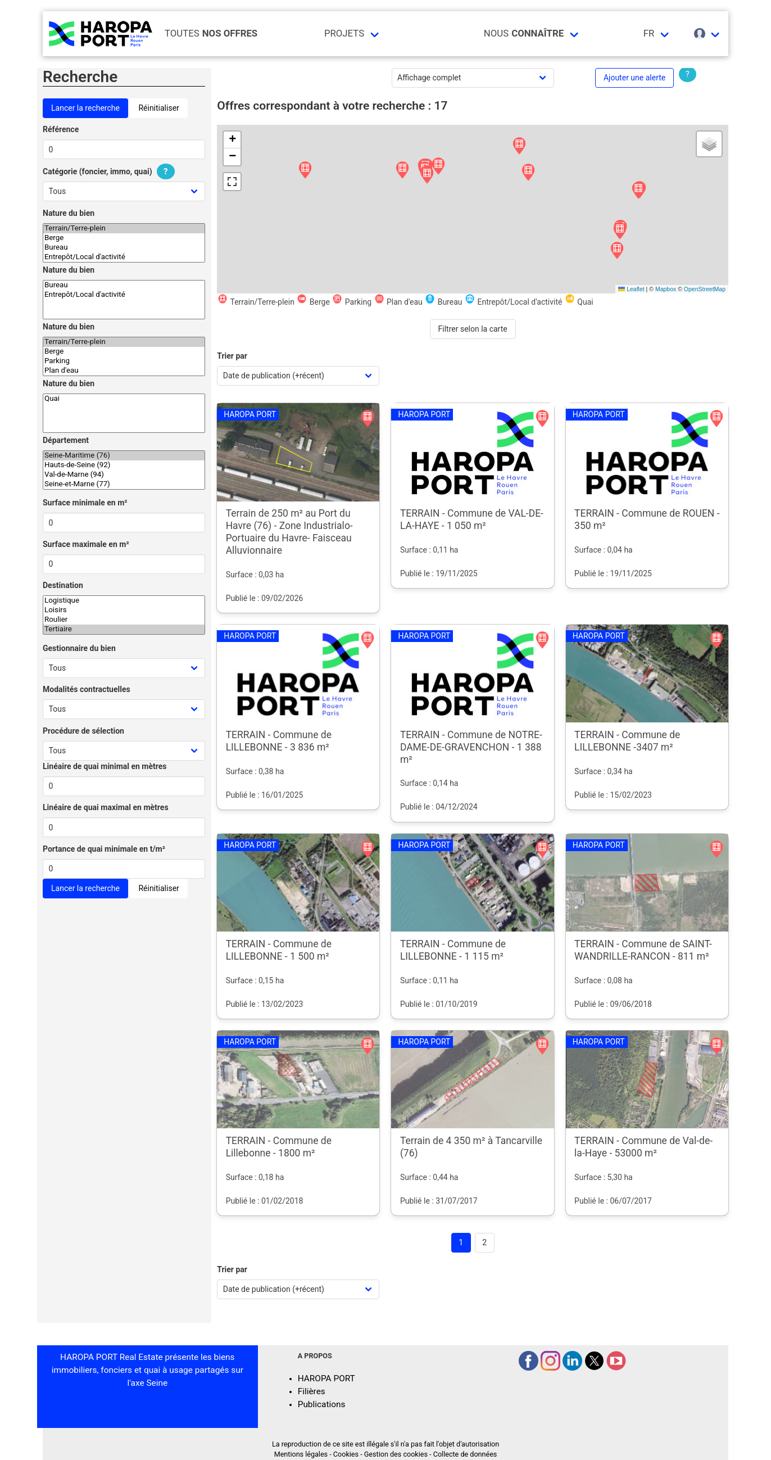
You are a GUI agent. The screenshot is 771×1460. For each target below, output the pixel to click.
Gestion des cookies (396, 1454)
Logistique (124, 600)
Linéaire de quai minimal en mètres (105, 766)
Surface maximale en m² (86, 544)
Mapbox (665, 289)
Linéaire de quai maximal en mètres (106, 807)
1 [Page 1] (461, 1242)
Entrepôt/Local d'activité (124, 257)
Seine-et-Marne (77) (124, 484)
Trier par (232, 355)
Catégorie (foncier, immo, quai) (110, 171)
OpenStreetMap (704, 289)
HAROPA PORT (326, 1378)
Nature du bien (68, 213)
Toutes (211, 33)
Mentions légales (301, 1454)
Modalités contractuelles (86, 689)
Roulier (124, 620)
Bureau (124, 247)
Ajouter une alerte (634, 77)
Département (66, 440)
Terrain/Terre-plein (124, 228)
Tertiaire (124, 629)
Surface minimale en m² (85, 502)
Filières (311, 1391)
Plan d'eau (124, 371)
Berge (124, 238)
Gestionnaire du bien (79, 648)
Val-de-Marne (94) (124, 475)
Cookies (346, 1454)
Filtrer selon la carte (472, 328)
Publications (322, 1404)
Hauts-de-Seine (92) (124, 465)
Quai (124, 399)
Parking (124, 361)
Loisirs (124, 610)
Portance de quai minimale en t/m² (104, 848)
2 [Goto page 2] (484, 1242)
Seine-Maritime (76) (124, 455)
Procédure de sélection (83, 730)
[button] (305, 170)
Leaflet (631, 289)
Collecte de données (465, 1454)
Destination (63, 585)
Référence (61, 129)
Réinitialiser (158, 107)
